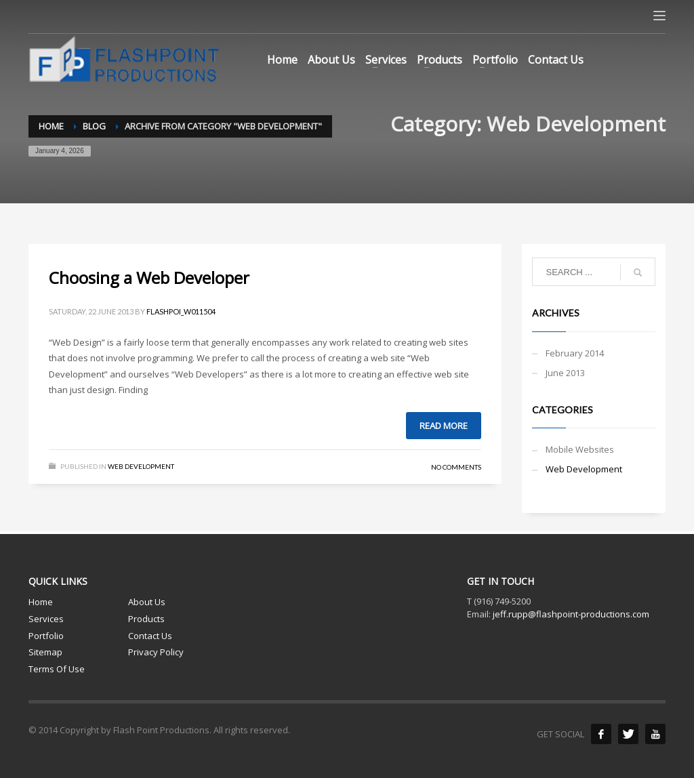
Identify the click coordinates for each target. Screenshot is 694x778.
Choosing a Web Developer (149, 277)
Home (40, 602)
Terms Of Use (56, 669)
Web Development (141, 466)
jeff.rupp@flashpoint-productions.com (571, 614)
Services (46, 619)
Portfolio (46, 636)
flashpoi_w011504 (181, 311)
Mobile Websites (580, 449)
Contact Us (150, 636)
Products (146, 619)
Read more (444, 425)
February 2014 (575, 353)
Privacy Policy (156, 652)
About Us (146, 602)
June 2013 (565, 373)
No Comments (456, 467)
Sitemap (45, 652)
